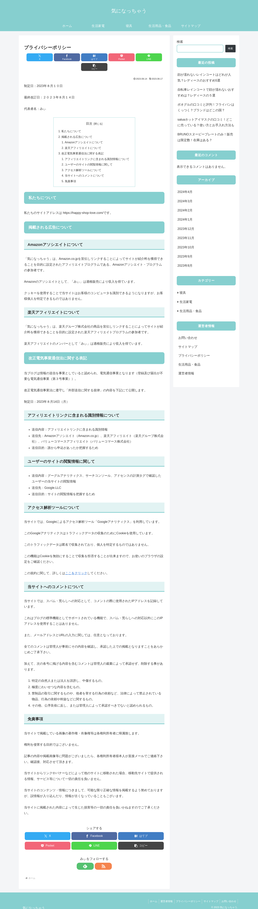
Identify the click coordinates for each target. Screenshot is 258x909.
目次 (89, 114)
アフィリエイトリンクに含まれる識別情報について (97, 150)
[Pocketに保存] (106, 57)
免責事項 (70, 173)
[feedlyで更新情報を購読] (90, 858)
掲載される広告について (76, 127)
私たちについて (71, 121)
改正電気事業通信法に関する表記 (82, 144)
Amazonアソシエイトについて (84, 133)
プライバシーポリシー (194, 355)
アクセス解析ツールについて (83, 161)
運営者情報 (186, 373)
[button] (153, 57)
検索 (180, 41)
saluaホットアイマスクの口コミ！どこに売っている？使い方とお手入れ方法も (205, 122)
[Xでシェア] (35, 57)
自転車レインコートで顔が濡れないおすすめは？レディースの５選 (205, 92)
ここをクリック (76, 565)
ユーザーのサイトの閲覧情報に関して (89, 156)
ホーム (151, 893)
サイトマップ (187, 347)
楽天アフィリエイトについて (83, 138)
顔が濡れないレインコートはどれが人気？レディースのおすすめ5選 (204, 77)
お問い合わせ (187, 338)
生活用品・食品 (189, 364)
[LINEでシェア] (129, 57)
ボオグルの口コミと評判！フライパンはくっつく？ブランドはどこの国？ (205, 107)
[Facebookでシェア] (59, 57)
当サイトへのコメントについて (84, 167)
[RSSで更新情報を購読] (98, 858)
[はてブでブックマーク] (82, 57)
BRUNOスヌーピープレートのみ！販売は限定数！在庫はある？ (205, 137)
